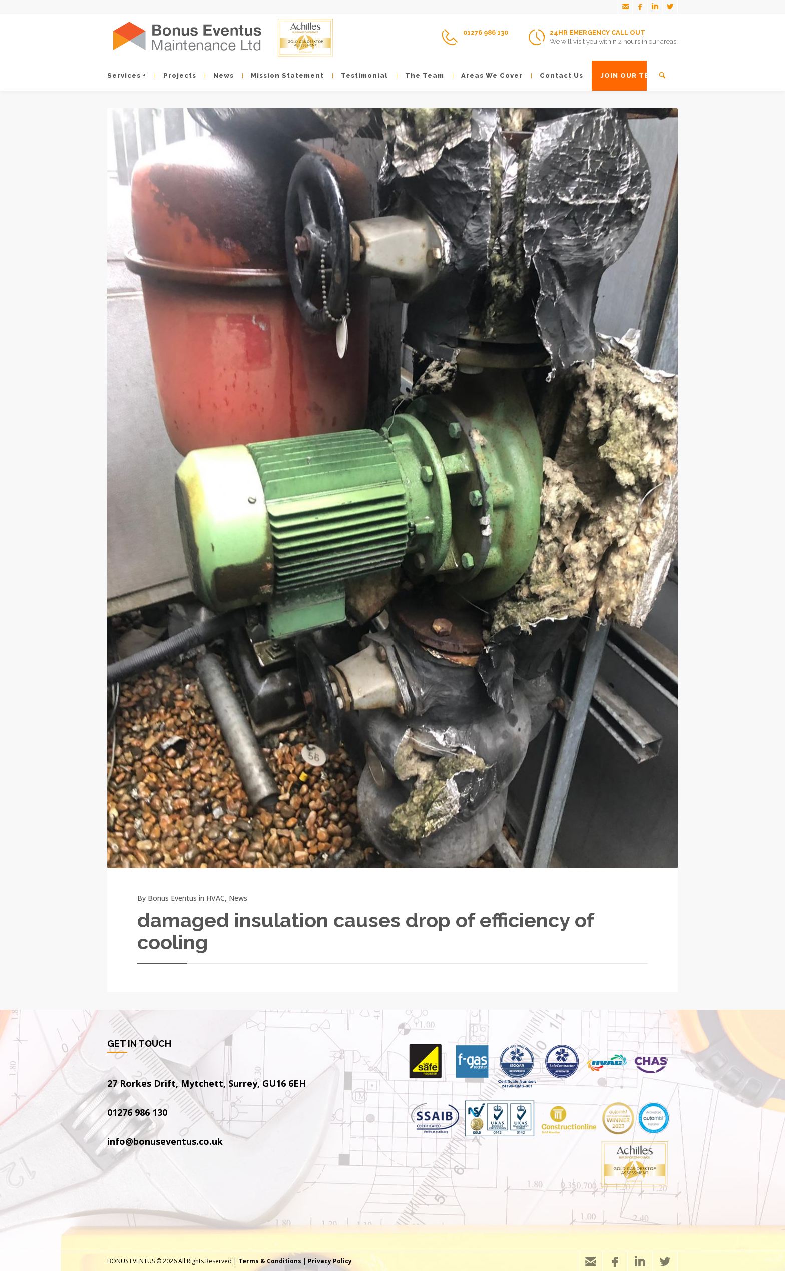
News (219, 76)
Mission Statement (283, 76)
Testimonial (360, 76)
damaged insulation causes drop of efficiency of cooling (365, 931)
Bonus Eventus (172, 898)
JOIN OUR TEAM (626, 76)
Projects (175, 76)
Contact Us (557, 76)
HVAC (215, 898)
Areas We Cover (488, 76)
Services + (126, 76)
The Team (420, 76)
